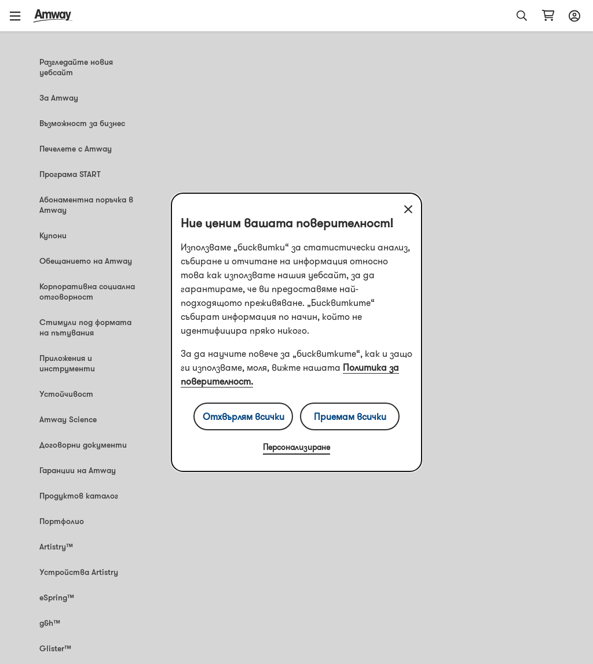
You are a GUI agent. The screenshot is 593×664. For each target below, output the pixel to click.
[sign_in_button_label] (573, 15)
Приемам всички (350, 416)
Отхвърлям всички (243, 416)
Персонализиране (296, 447)
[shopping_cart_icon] (548, 16)
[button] (19, 16)
